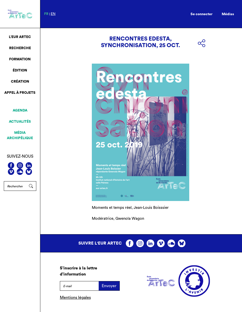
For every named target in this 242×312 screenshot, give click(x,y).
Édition (20, 70)
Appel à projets (20, 93)
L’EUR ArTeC (20, 37)
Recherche (20, 48)
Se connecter (202, 14)
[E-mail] (79, 286)
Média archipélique (20, 135)
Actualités (20, 121)
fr (46, 14)
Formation (20, 59)
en (53, 14)
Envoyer (109, 286)
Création (20, 81)
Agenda (20, 110)
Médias (228, 14)
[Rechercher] (15, 186)
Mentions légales (75, 298)
